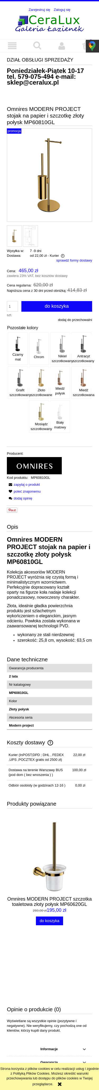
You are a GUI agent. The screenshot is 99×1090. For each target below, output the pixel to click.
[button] (12, 46)
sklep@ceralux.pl (33, 82)
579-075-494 (36, 76)
